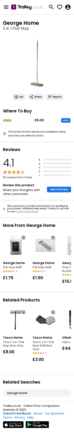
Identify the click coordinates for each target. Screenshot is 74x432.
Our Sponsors (54, 413)
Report (55, 97)
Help (30, 417)
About (37, 413)
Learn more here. (27, 211)
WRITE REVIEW (59, 189)
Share (35, 97)
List (18, 97)
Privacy (20, 417)
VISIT (66, 120)
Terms (7, 417)
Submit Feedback (17, 413)
